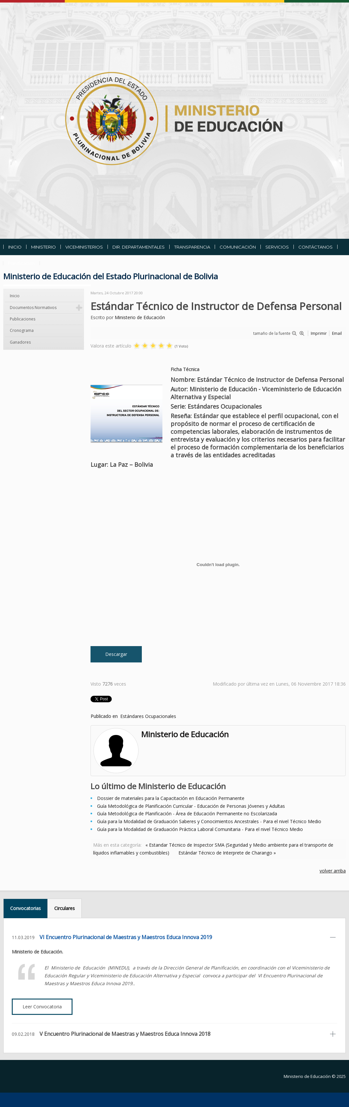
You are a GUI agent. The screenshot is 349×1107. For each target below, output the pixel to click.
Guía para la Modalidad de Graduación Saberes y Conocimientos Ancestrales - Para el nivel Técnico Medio (209, 821)
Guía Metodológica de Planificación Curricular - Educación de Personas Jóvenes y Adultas (191, 806)
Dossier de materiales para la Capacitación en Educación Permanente (170, 798)
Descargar (116, 654)
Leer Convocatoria (42, 1006)
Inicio (15, 296)
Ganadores (20, 342)
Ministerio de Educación (140, 317)
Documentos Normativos (33, 307)
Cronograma (22, 330)
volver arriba (333, 871)
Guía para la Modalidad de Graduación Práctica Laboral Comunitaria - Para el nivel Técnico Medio (200, 829)
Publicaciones (22, 319)
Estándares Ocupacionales (148, 716)
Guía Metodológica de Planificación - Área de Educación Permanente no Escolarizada (187, 813)
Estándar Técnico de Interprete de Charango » (227, 853)
